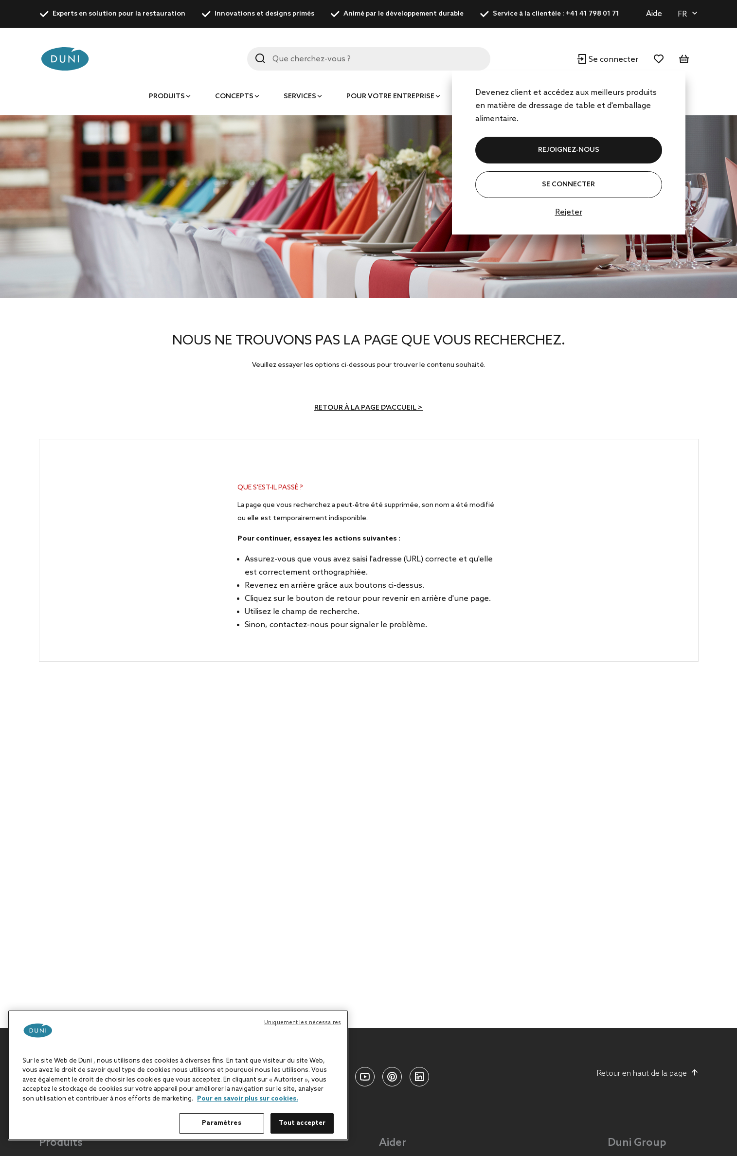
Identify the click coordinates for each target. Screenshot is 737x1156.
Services (300, 96)
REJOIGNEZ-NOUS (568, 150)
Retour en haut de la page (648, 1073)
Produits (167, 96)
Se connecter (568, 185)
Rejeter (568, 212)
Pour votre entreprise (390, 96)
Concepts (234, 96)
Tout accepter (302, 1123)
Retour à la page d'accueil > (368, 408)
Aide (654, 13)
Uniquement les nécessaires (302, 1022)
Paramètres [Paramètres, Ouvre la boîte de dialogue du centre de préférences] (221, 1123)
